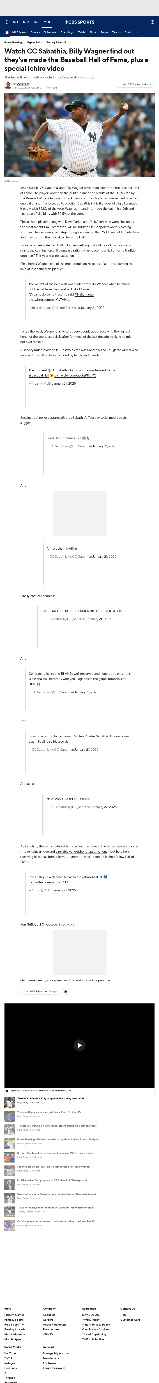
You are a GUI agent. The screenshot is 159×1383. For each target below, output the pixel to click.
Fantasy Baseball (56, 42)
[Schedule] (50, 32)
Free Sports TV (14, 1263)
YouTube (10, 1291)
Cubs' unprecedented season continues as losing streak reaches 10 (56, 1221)
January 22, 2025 (104, 807)
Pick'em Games (14, 1253)
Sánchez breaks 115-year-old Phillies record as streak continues (54, 1166)
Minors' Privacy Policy (96, 1263)
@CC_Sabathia (58, 370)
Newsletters (51, 1296)
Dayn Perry (23, 83)
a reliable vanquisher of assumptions (81, 852)
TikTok (8, 1296)
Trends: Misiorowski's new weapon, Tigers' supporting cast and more (57, 1126)
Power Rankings (13, 42)
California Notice (93, 1277)
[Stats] (128, 32)
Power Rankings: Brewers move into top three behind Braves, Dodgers (58, 1139)
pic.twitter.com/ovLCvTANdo (49, 300)
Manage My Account (56, 1291)
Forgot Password (54, 1306)
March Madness (14, 1272)
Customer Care (130, 1258)
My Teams (49, 1301)
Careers (48, 1258)
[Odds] (81, 32)
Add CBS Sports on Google (137, 84)
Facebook (10, 1306)
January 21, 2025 (92, 308)
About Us (49, 1253)
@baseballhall (38, 679)
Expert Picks (34, 42)
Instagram (10, 1301)
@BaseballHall (39, 375)
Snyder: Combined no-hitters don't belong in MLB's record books (55, 1153)
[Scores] (35, 32)
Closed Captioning (94, 1272)
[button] (138, 32)
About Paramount (54, 1263)
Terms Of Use (91, 1253)
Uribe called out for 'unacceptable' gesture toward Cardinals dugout (56, 1194)
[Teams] (116, 32)
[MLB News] (19, 32)
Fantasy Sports (14, 1258)
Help (123, 1253)
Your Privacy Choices (95, 1268)
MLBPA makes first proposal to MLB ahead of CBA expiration (52, 1180)
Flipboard (10, 1321)
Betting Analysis (14, 1268)
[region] (79, 1045)
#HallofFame (84, 294)
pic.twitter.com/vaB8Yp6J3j (48, 882)
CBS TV (48, 1272)
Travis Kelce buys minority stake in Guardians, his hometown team (55, 1207)
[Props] (104, 32)
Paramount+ (51, 1268)
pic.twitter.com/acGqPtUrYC (75, 375)
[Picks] (92, 32)
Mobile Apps (12, 1277)
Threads (9, 1316)
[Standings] (67, 32)
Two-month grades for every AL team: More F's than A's (49, 1112)
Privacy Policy (91, 1258)
